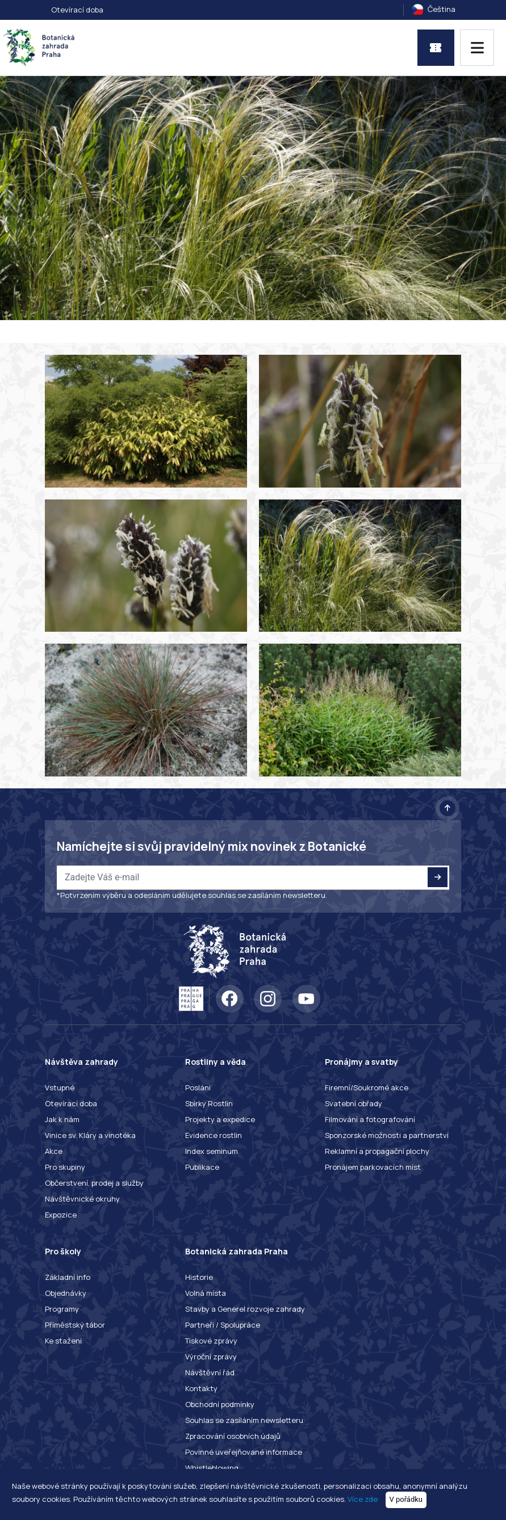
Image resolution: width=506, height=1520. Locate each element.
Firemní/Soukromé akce (366, 1087)
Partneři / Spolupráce (222, 1325)
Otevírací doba (77, 10)
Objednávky (65, 1293)
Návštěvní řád (210, 1372)
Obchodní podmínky (219, 1404)
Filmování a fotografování (370, 1119)
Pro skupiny (65, 1167)
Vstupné (59, 1087)
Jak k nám (62, 1119)
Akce (53, 1151)
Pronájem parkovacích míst (373, 1167)
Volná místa (205, 1293)
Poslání (198, 1087)
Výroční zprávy (211, 1356)
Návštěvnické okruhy (82, 1199)
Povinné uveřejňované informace (243, 1452)
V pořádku (406, 1499)
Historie (199, 1277)
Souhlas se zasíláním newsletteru (244, 1420)
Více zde (363, 1499)
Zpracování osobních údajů (233, 1436)
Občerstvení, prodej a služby (94, 1183)
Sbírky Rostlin (209, 1103)
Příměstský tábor (75, 1325)
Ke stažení (63, 1341)
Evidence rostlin (213, 1135)
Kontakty (201, 1388)
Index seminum (211, 1151)
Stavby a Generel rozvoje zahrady (245, 1309)
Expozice (61, 1215)
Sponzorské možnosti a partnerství (387, 1135)
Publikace (202, 1167)
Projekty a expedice (220, 1119)
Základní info (67, 1277)
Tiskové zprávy (211, 1341)
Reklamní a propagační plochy (377, 1151)
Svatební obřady (353, 1103)
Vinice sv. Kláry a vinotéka (90, 1135)
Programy (62, 1309)
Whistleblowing (212, 1468)
